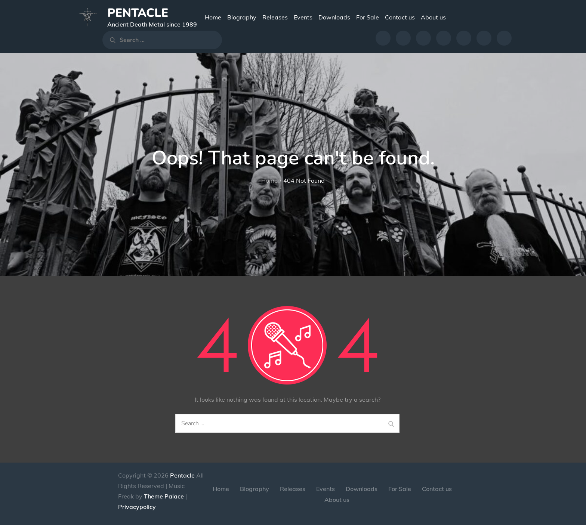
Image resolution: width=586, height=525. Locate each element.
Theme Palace (164, 496)
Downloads (334, 17)
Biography (241, 17)
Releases (275, 17)
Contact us (400, 17)
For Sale (367, 17)
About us (433, 17)
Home (213, 17)
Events (303, 17)
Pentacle (137, 13)
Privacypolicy (137, 506)
